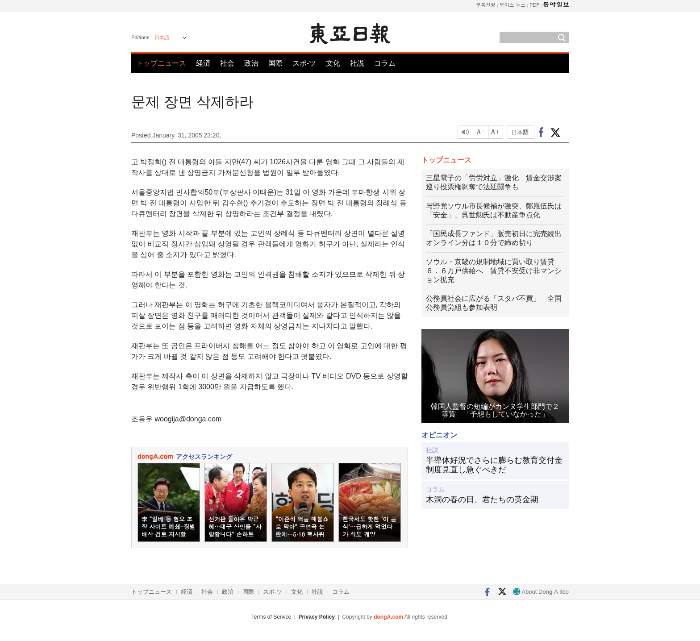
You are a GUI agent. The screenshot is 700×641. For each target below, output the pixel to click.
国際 (275, 63)
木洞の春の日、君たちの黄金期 (482, 499)
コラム (385, 63)
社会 (227, 63)
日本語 (161, 37)
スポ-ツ (304, 63)
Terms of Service (271, 617)
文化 (333, 63)
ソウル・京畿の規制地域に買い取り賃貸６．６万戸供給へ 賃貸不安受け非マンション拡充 (494, 270)
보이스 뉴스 (513, 4)
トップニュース (161, 63)
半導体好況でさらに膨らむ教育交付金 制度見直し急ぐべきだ (495, 465)
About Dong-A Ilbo (541, 591)
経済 (203, 63)
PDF (534, 4)
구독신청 (486, 4)
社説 (357, 63)
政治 (251, 63)
